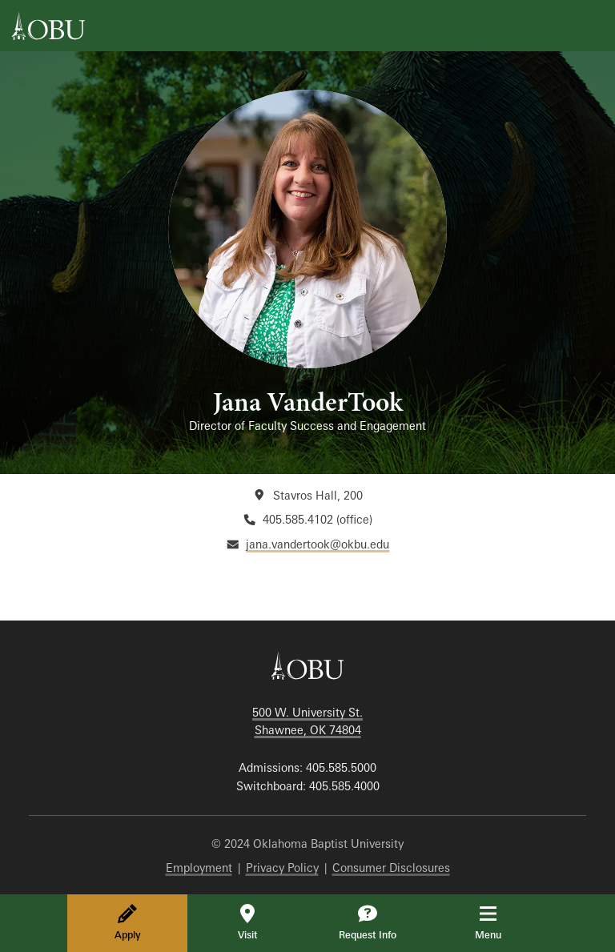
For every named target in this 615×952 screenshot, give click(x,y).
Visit (247, 922)
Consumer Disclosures (391, 867)
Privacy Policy (282, 867)
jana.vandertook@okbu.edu (317, 544)
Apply (128, 922)
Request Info (367, 922)
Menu (499, 922)
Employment (199, 867)
